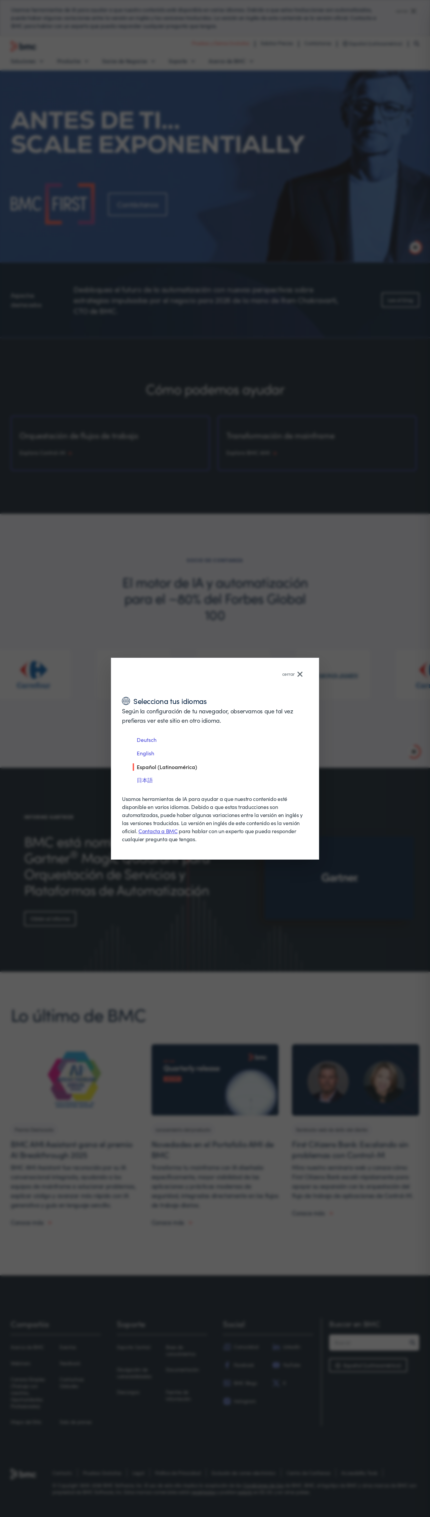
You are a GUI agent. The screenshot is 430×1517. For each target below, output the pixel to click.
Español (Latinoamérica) (167, 766)
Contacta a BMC (158, 831)
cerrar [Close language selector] (292, 674)
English (145, 753)
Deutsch (147, 739)
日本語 (145, 779)
